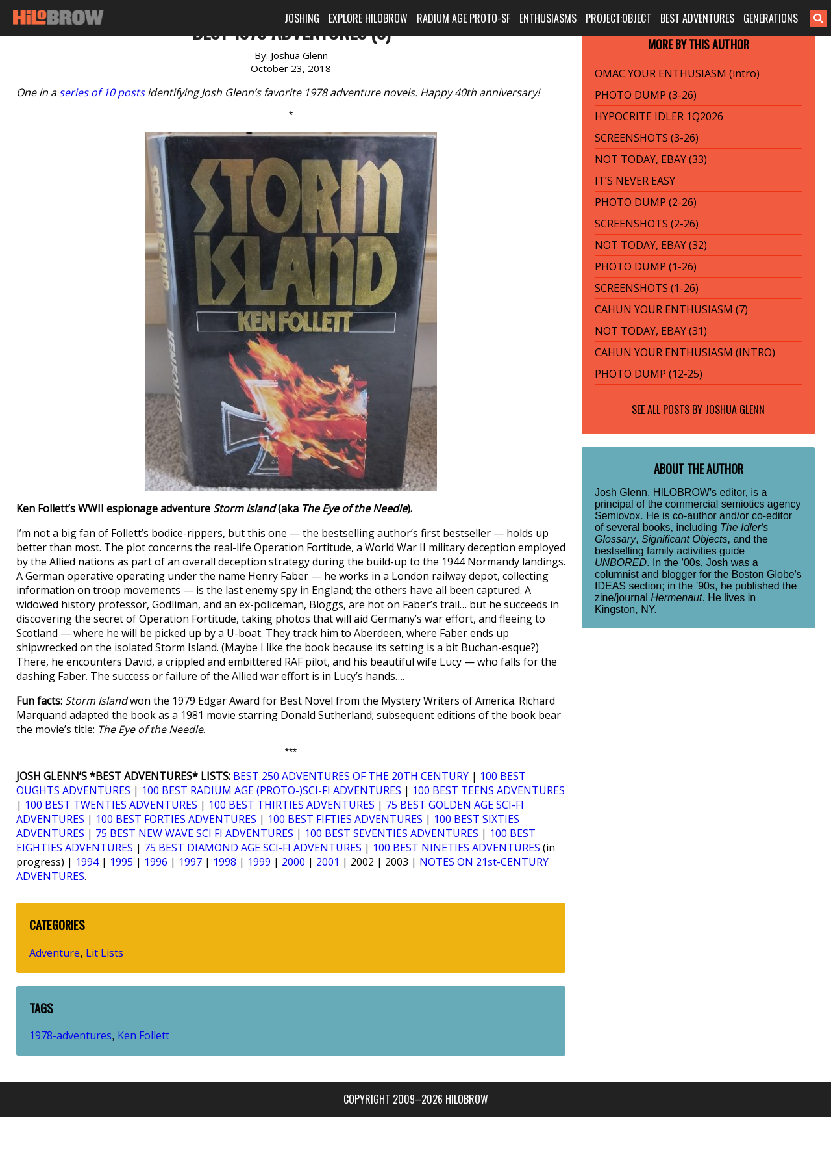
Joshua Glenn (735, 409)
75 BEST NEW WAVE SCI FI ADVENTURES (194, 833)
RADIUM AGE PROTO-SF (463, 18)
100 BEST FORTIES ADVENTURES (175, 819)
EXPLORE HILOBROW (368, 18)
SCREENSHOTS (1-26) (647, 288)
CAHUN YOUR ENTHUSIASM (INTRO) (685, 352)
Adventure (54, 953)
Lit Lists (104, 953)
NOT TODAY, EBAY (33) (651, 159)
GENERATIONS (770, 18)
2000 (293, 862)
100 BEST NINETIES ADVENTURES (456, 847)
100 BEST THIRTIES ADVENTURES (291, 804)
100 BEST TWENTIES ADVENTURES (111, 804)
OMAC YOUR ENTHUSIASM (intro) (677, 73)
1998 (224, 862)
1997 (190, 862)
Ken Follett (143, 1035)
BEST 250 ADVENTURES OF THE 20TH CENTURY (351, 776)
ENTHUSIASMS (548, 18)
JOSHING (301, 18)
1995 (121, 862)
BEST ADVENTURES (697, 18)
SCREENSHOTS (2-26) (647, 223)
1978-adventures (70, 1035)
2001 (328, 862)
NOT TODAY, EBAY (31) (651, 331)
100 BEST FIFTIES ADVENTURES (345, 819)
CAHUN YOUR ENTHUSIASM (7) (671, 309)
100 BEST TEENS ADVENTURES (488, 790)
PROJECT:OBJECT (618, 18)
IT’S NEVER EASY (635, 181)
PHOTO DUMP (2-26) (646, 202)
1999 (259, 862)
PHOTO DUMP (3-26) (646, 95)
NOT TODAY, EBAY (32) (651, 245)
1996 (155, 862)
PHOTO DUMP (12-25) (648, 374)
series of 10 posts (102, 92)
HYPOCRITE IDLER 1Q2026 (659, 116)
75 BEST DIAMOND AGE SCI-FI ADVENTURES (253, 847)
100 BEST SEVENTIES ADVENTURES (391, 833)
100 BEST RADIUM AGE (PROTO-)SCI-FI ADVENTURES (271, 790)
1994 (87, 862)
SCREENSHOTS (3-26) (647, 138)
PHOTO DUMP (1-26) (646, 266)
